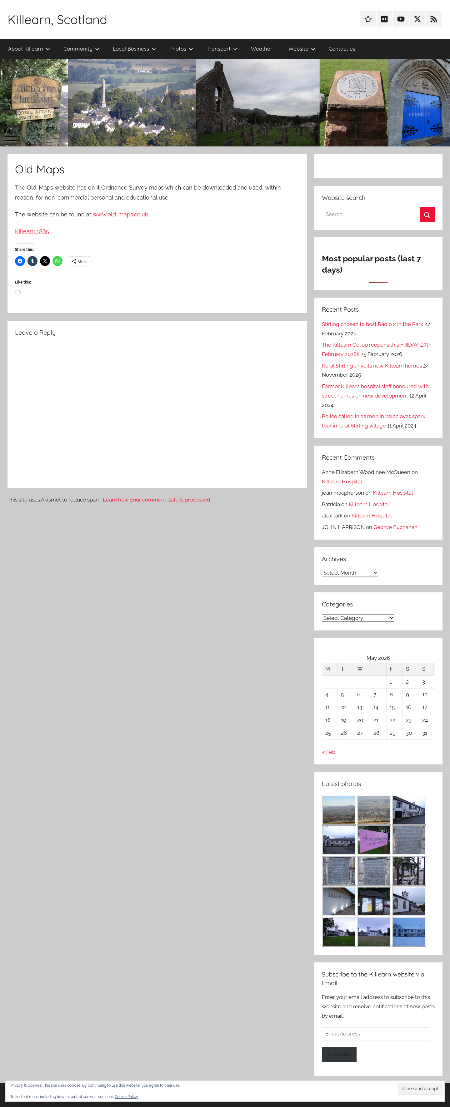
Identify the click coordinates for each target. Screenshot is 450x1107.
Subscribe (339, 1054)
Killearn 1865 (32, 231)
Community (81, 48)
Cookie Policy (126, 1097)
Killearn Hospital (342, 481)
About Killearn (29, 48)
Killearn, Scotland (57, 19)
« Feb (328, 752)
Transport (222, 48)
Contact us (342, 48)
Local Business (134, 48)
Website (301, 48)
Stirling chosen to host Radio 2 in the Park (372, 324)
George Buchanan (395, 527)
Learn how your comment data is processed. (157, 500)
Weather (261, 48)
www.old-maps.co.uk (120, 214)
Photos (181, 48)
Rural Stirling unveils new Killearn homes (372, 366)
